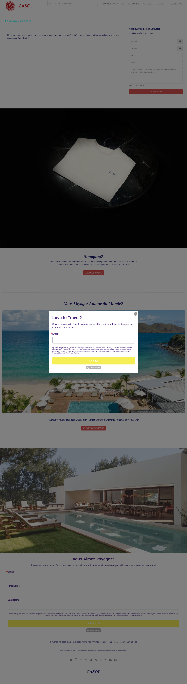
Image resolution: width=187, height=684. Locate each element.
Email (55, 334)
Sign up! (93, 361)
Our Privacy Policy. (72, 353)
